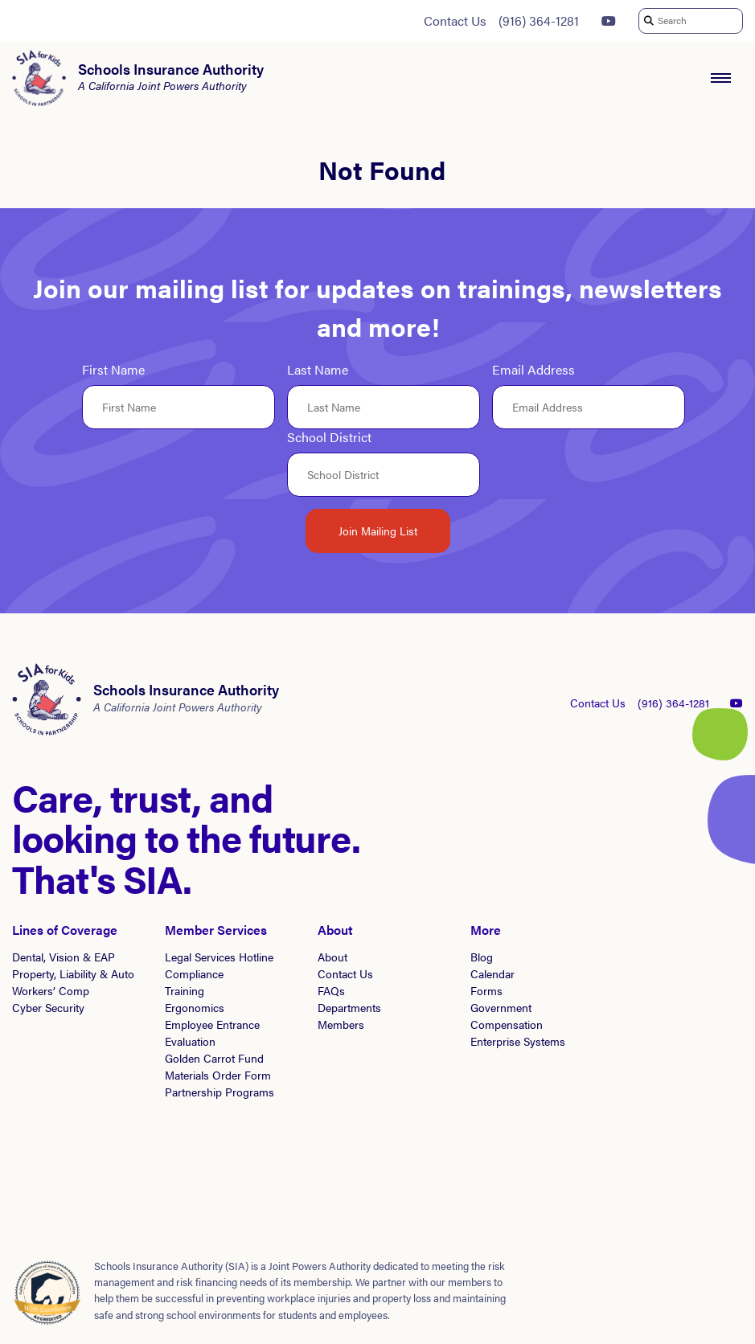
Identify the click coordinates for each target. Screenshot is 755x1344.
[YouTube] (608, 21)
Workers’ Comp (50, 990)
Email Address (533, 370)
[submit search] (647, 20)
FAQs (331, 990)
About (332, 957)
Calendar (492, 973)
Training (184, 990)
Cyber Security (48, 1007)
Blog (481, 957)
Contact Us (455, 20)
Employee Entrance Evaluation (212, 1032)
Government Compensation (506, 1015)
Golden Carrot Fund (214, 1058)
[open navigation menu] (721, 78)
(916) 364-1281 (539, 20)
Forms (486, 990)
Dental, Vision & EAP (63, 957)
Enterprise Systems (517, 1041)
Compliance (194, 973)
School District (329, 437)
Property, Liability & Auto (73, 973)
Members (341, 1024)
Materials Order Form (218, 1075)
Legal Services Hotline (219, 957)
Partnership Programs (219, 1092)
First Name (113, 370)
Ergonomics (194, 1007)
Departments (349, 1007)
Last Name (317, 370)
